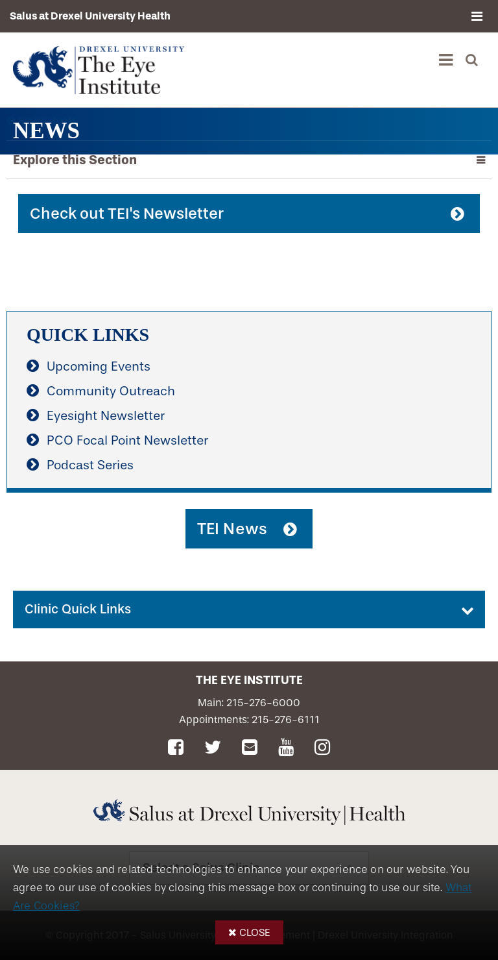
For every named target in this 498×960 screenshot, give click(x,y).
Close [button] (254, 932)
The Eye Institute (249, 680)
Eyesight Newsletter (106, 415)
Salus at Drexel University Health (90, 16)
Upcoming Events (98, 366)
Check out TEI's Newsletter (127, 213)
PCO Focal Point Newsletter (127, 440)
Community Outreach (111, 391)
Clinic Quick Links (78, 609)
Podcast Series (90, 465)
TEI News (232, 528)
